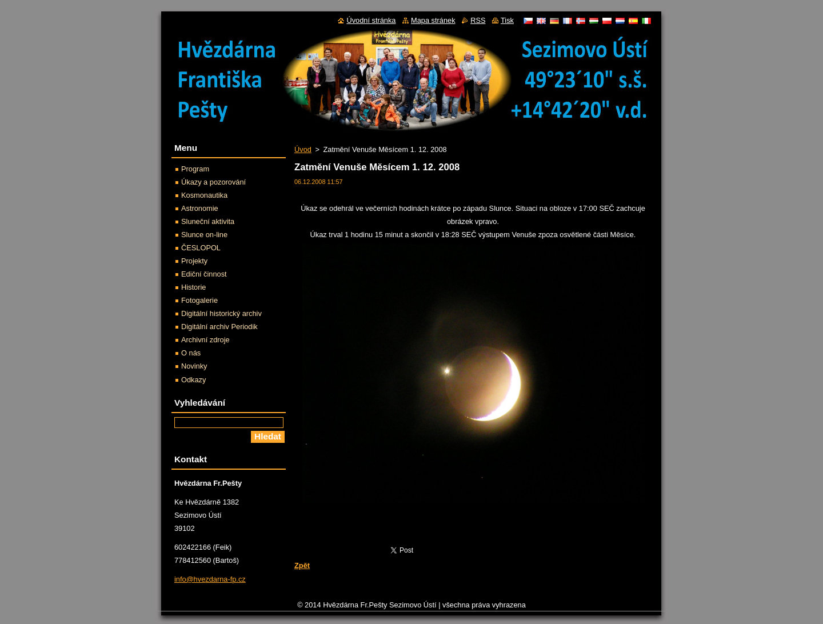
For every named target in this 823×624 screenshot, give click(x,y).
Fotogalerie (199, 300)
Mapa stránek (433, 20)
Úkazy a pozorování (213, 182)
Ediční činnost (204, 274)
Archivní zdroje (205, 339)
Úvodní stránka (370, 20)
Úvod (302, 149)
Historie (193, 287)
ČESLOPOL (201, 247)
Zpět (302, 565)
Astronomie (199, 208)
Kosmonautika (204, 195)
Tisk (507, 20)
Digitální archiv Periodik (219, 326)
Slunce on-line (204, 234)
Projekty (194, 261)
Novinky (194, 366)
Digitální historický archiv (221, 313)
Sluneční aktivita (207, 221)
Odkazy (193, 379)
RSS (477, 20)
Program (195, 169)
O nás (191, 353)
